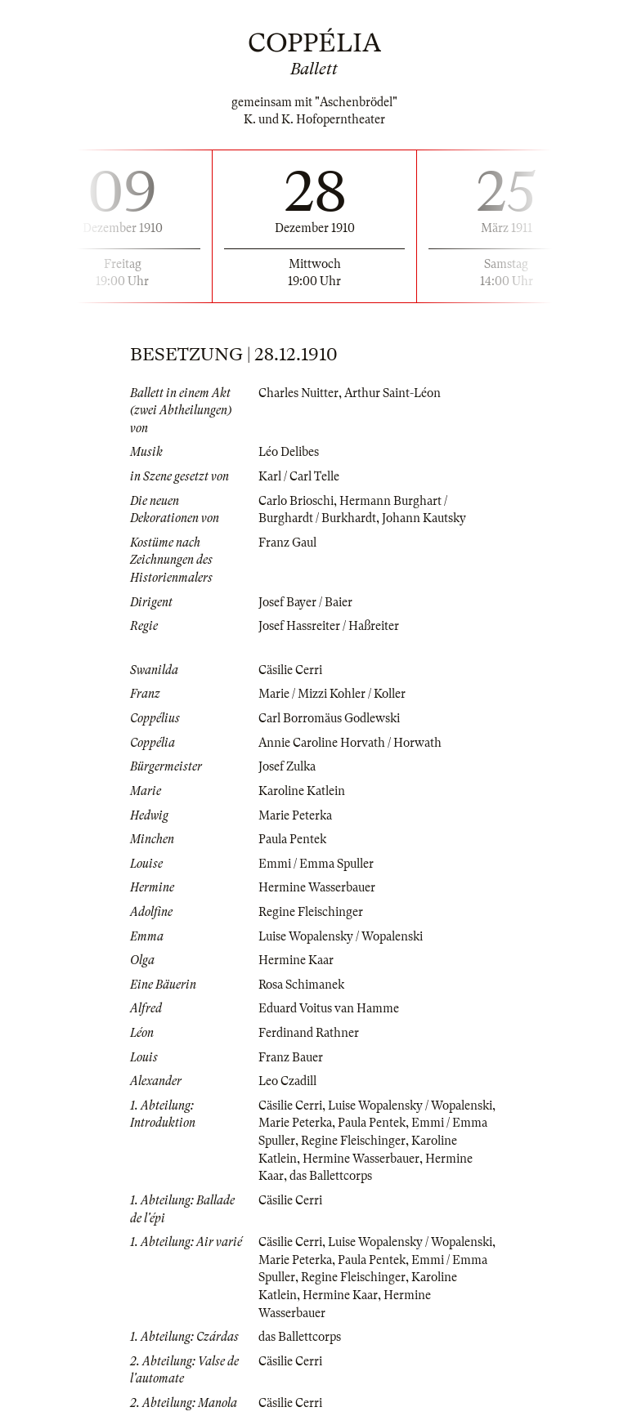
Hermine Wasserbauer (316, 887)
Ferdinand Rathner (308, 1032)
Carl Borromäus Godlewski (329, 718)
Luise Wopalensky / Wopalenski (340, 936)
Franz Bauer (290, 1057)
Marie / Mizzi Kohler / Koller (332, 693)
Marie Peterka (295, 815)
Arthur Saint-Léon (392, 393)
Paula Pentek (292, 839)
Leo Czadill (287, 1081)
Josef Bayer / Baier (305, 602)
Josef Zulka (287, 766)
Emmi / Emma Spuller (316, 863)
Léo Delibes (288, 451)
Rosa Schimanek (301, 984)
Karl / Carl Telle (298, 476)
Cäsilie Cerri (290, 670)
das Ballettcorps (330, 1175)
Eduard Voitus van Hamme (328, 1008)
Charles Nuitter (298, 393)
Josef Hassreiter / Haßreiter (328, 625)
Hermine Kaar (296, 960)
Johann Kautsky (424, 518)
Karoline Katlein (301, 790)
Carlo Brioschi (296, 500)
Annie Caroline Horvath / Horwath (350, 742)
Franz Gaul (287, 542)
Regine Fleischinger (310, 911)
